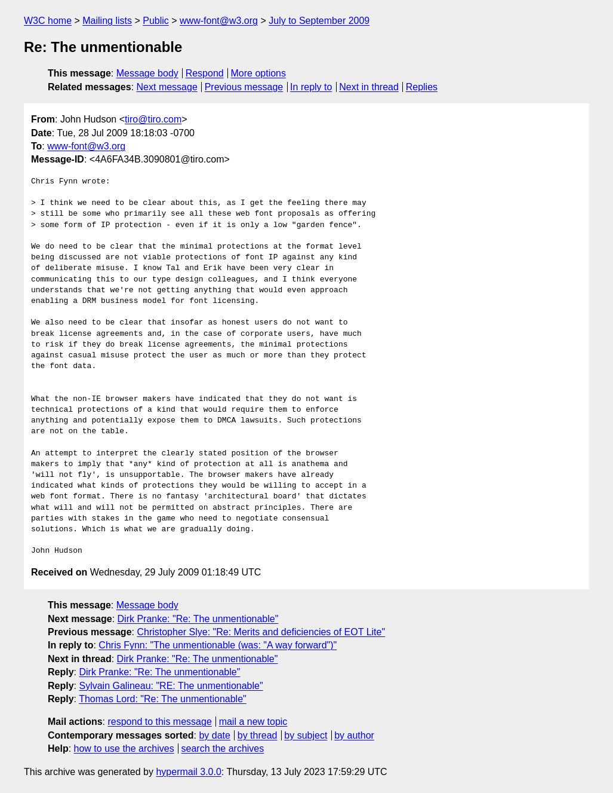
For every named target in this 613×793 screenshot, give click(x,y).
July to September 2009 (319, 21)
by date (214, 735)
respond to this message (159, 722)
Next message (167, 87)
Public (156, 21)
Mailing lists (107, 21)
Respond (205, 73)
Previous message (244, 87)
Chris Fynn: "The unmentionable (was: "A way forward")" (217, 645)
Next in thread (369, 87)
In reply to (311, 87)
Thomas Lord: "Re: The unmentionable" (163, 699)
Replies (422, 87)
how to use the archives (124, 748)
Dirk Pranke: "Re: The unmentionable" (198, 619)
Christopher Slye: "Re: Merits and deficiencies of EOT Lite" (261, 632)
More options (259, 73)
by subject (305, 735)
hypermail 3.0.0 (188, 772)
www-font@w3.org (219, 21)
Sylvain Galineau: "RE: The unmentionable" (171, 686)
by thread (258, 735)
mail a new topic (253, 722)
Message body (147, 73)
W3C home (48, 21)
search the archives (222, 748)
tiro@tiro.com (153, 119)
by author (354, 735)
